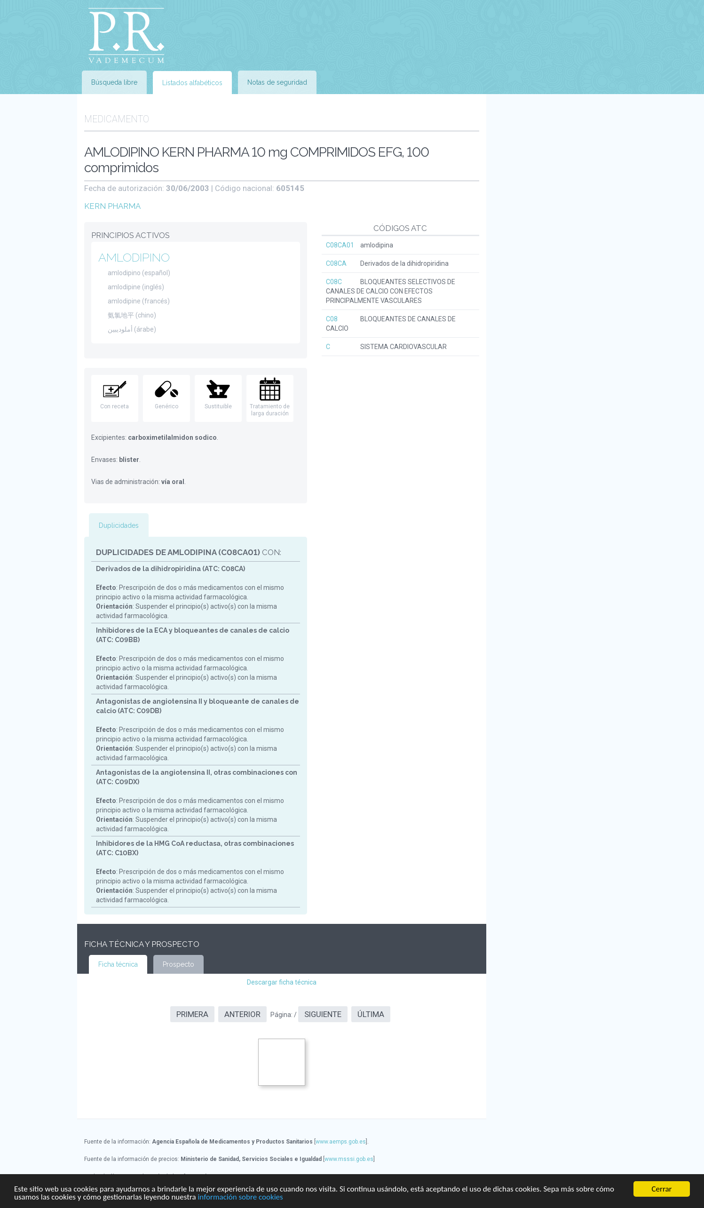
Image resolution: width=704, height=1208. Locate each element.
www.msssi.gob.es (348, 1159)
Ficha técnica (118, 964)
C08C (334, 282)
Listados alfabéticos (192, 83)
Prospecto (178, 964)
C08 (332, 319)
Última (370, 1014)
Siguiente (322, 1014)
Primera (192, 1014)
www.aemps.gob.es (341, 1141)
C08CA (336, 263)
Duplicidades (119, 525)
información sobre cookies (240, 1197)
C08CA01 (340, 245)
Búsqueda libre (114, 82)
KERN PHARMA (112, 206)
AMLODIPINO (134, 257)
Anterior (242, 1014)
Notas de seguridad (277, 82)
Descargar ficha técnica (281, 982)
